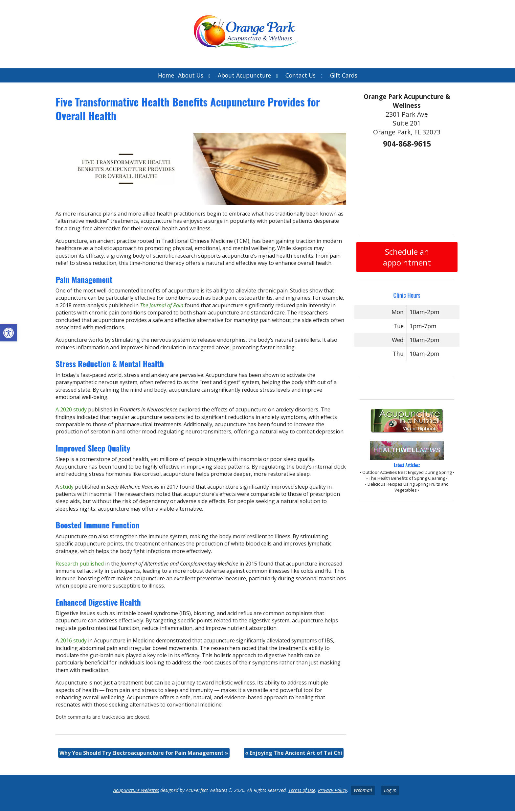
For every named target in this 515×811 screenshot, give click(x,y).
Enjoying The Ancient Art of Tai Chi (293, 752)
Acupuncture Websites (136, 790)
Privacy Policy (332, 790)
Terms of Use (301, 790)
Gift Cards (343, 75)
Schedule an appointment (407, 257)
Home (166, 75)
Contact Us (300, 75)
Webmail (363, 790)
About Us (190, 75)
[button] (8, 332)
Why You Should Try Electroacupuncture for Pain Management (143, 752)
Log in (390, 790)
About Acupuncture (244, 75)
